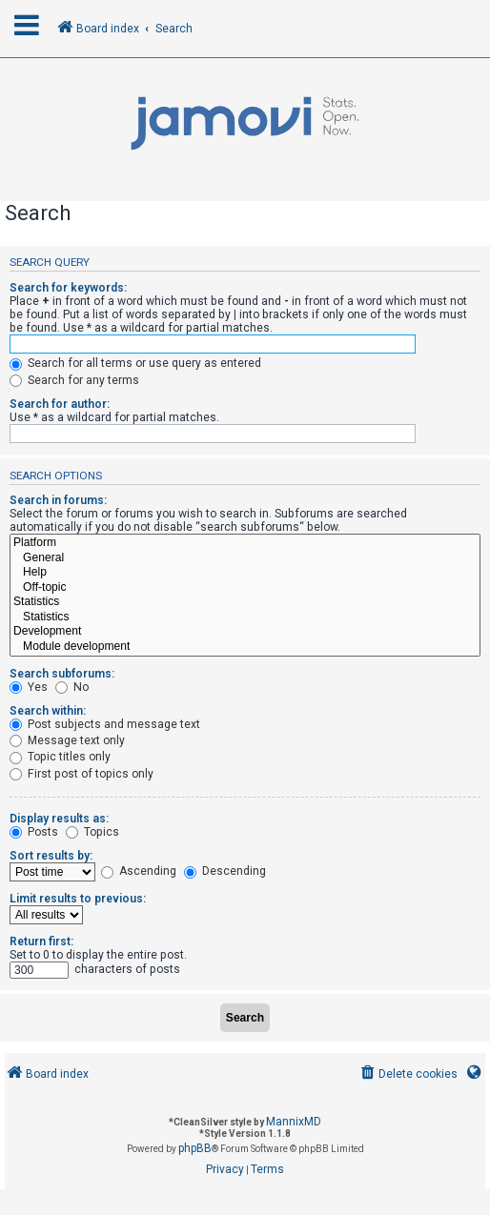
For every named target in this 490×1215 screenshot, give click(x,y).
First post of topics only (81, 773)
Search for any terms (74, 380)
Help (245, 572)
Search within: (48, 711)
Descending (225, 871)
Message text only (67, 740)
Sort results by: (51, 855)
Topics (92, 832)
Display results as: (59, 818)
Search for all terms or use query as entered (135, 363)
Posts (34, 832)
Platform (245, 543)
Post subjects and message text (105, 724)
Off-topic (245, 588)
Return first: (41, 941)
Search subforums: (62, 673)
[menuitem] (407, 1074)
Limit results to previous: (78, 898)
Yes (29, 687)
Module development (245, 647)
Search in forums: (58, 500)
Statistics (245, 602)
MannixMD (293, 1121)
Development (245, 631)
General (245, 558)
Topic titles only (60, 756)
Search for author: (60, 404)
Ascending (138, 871)
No (72, 687)
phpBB (195, 1148)
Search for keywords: (68, 287)
